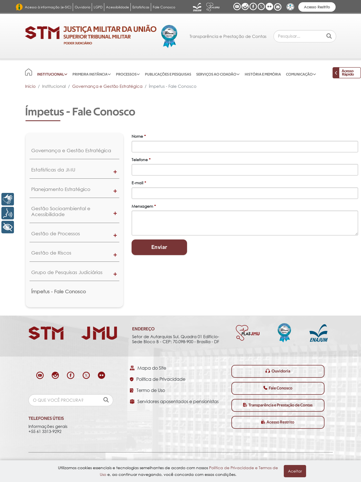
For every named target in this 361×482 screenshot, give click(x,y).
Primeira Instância (90, 74)
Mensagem (144, 206)
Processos (126, 74)
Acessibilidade (117, 7)
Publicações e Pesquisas (168, 74)
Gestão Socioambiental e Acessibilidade (60, 211)
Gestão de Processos (55, 233)
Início (30, 86)
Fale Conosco (164, 7)
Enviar (159, 247)
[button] (115, 171)
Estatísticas (140, 7)
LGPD (98, 7)
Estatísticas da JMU (53, 170)
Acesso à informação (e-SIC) (48, 7)
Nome (139, 136)
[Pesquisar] (329, 36)
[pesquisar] (106, 400)
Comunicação (299, 74)
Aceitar (295, 471)
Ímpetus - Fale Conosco (58, 291)
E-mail (139, 182)
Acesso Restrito (317, 7)
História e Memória (263, 74)
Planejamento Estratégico (60, 189)
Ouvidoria (82, 7)
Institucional (50, 74)
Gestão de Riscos (51, 253)
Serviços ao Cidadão (216, 74)
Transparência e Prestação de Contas (228, 36)
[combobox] (304, 36)
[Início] (29, 72)
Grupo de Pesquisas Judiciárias (67, 272)
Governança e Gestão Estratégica (107, 86)
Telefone (141, 159)
